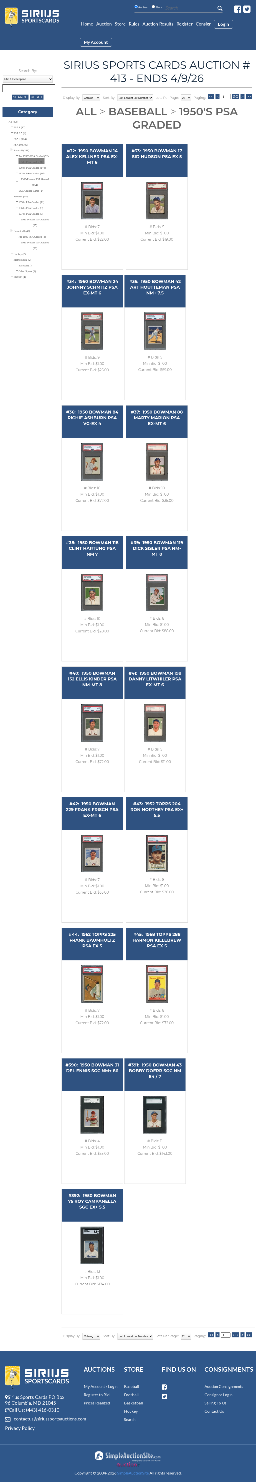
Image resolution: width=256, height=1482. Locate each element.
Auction (104, 24)
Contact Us (214, 1411)
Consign (204, 24)
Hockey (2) (20, 254)
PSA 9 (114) (20, 139)
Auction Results (158, 24)
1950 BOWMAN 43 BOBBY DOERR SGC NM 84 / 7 (155, 1070)
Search (130, 1419)
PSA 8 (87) (19, 127)
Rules (134, 24)
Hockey (131, 1411)
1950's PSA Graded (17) (31, 162)
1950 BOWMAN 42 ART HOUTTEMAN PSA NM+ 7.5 (155, 287)
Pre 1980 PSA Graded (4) (32, 236)
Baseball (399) (21, 150)
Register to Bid (97, 1394)
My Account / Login (101, 1386)
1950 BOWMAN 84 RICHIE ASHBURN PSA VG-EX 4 (93, 418)
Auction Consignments (223, 1386)
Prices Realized (97, 1402)
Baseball (137, 111)
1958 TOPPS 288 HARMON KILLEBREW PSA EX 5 (156, 940)
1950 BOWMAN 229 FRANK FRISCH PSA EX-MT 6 (92, 809)
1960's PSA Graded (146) (32, 167)
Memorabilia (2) (22, 259)
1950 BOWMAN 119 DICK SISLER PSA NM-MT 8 (158, 548)
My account (96, 42)
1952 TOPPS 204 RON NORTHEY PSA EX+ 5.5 (156, 809)
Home (87, 24)
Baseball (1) (25, 265)
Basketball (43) (22, 231)
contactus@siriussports (37, 1419)
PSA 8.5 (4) (20, 133)
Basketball (133, 1402)
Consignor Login (218, 1394)
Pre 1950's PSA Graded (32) (33, 156)
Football (131, 1394)
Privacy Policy (20, 1428)
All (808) (13, 121)
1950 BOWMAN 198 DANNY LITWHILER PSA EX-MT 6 (155, 679)
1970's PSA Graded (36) (31, 173)
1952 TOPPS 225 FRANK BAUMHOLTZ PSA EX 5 (93, 940)
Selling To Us (215, 1402)
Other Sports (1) (27, 271)
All (86, 111)
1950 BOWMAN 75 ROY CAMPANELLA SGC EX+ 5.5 (92, 1201)
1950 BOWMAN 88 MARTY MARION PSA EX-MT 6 (158, 418)
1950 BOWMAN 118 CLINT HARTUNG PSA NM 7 (93, 548)
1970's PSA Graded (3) (30, 213)
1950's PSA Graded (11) (31, 202)
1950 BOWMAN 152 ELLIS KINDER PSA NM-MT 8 (92, 679)
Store (120, 24)
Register (184, 24)
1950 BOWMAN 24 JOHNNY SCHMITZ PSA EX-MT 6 (92, 287)
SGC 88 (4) (20, 277)
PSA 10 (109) (21, 144)
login (223, 24)
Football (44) (21, 196)
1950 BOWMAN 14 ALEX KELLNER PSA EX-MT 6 (92, 156)
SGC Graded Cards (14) (31, 190)
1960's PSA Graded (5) (30, 208)
